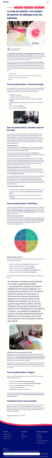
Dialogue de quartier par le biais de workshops (18, 77)
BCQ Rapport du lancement (41, 442)
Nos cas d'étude (39, 438)
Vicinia (21, 66)
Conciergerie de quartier (7, 436)
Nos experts (39, 434)
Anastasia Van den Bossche (34, 355)
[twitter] (22, 415)
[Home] (6, 2)
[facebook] (20, 415)
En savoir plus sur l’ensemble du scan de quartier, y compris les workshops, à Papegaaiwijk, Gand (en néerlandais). (26, 366)
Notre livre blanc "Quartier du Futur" (43, 440)
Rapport (10, 79)
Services (23, 434)
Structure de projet (13, 73)
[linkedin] (24, 415)
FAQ (22, 438)
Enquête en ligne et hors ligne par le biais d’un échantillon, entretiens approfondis (25, 75)
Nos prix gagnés (39, 436)
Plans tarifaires (24, 436)
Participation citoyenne (7, 434)
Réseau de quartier (6, 438)
